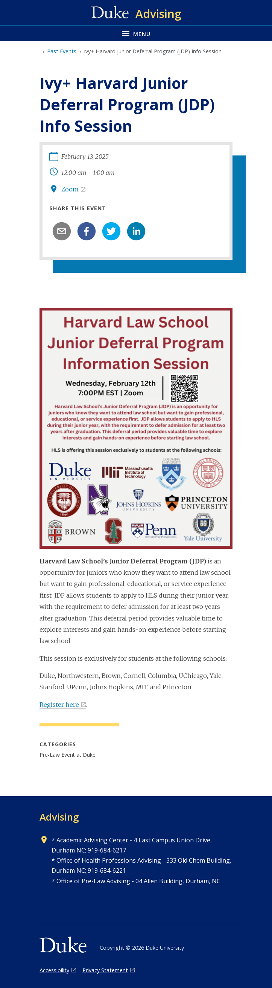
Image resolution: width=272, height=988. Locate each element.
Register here (59, 704)
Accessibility (54, 970)
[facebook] (86, 231)
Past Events (61, 51)
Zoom (70, 189)
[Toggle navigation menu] (136, 33)
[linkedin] (136, 231)
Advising (59, 817)
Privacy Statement (105, 970)
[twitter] (111, 231)
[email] (61, 231)
